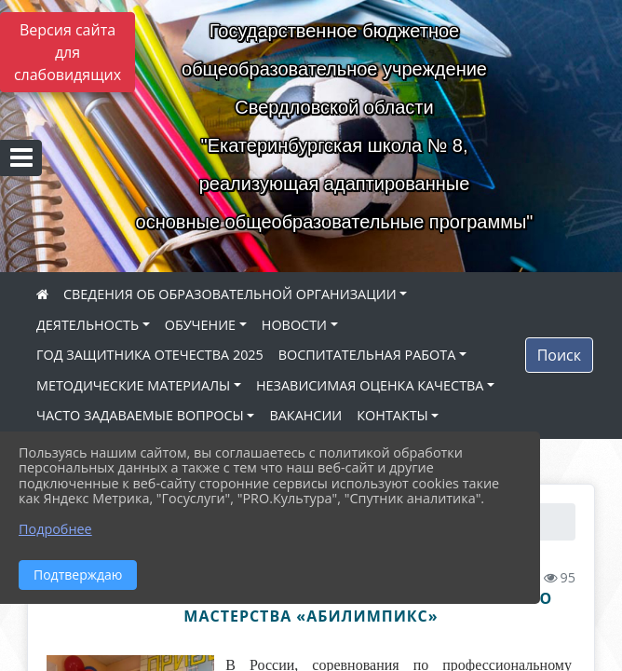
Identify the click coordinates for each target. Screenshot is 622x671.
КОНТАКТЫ (392, 415)
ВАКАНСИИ (305, 415)
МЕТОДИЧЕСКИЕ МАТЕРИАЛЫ (133, 385)
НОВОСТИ (294, 325)
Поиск (559, 355)
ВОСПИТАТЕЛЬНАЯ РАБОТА (366, 354)
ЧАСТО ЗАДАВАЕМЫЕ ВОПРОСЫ (140, 415)
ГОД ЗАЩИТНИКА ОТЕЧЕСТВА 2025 (150, 354)
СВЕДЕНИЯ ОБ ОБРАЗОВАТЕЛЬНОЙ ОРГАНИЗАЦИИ (230, 294)
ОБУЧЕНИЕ (200, 325)
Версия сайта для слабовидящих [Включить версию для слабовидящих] (67, 52)
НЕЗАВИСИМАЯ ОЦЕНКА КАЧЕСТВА (369, 385)
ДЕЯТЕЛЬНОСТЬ (87, 325)
